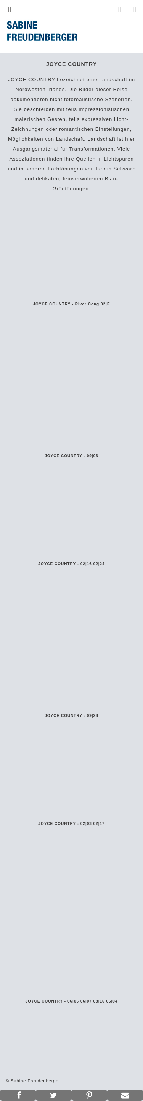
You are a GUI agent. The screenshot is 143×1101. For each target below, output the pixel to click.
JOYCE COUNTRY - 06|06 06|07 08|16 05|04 (72, 1001)
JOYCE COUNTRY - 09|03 (71, 456)
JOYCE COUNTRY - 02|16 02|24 (71, 564)
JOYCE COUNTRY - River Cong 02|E (71, 304)
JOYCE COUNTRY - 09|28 (71, 716)
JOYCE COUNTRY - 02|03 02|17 (71, 823)
